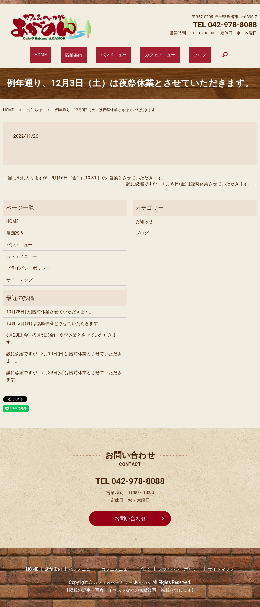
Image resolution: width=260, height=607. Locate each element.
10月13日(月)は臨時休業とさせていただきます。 (54, 318)
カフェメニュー (153, 52)
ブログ (186, 52)
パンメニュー (113, 52)
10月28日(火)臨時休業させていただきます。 (50, 306)
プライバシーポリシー (28, 262)
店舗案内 (80, 52)
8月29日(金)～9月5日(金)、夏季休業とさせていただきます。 (61, 333)
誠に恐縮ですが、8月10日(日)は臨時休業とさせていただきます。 (64, 352)
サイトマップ (19, 274)
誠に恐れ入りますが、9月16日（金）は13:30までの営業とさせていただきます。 (87, 172)
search (207, 52)
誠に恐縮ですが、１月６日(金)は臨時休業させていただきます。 (189, 178)
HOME (54, 52)
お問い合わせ (130, 513)
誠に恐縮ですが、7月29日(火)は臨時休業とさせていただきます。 (64, 371)
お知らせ (34, 104)
